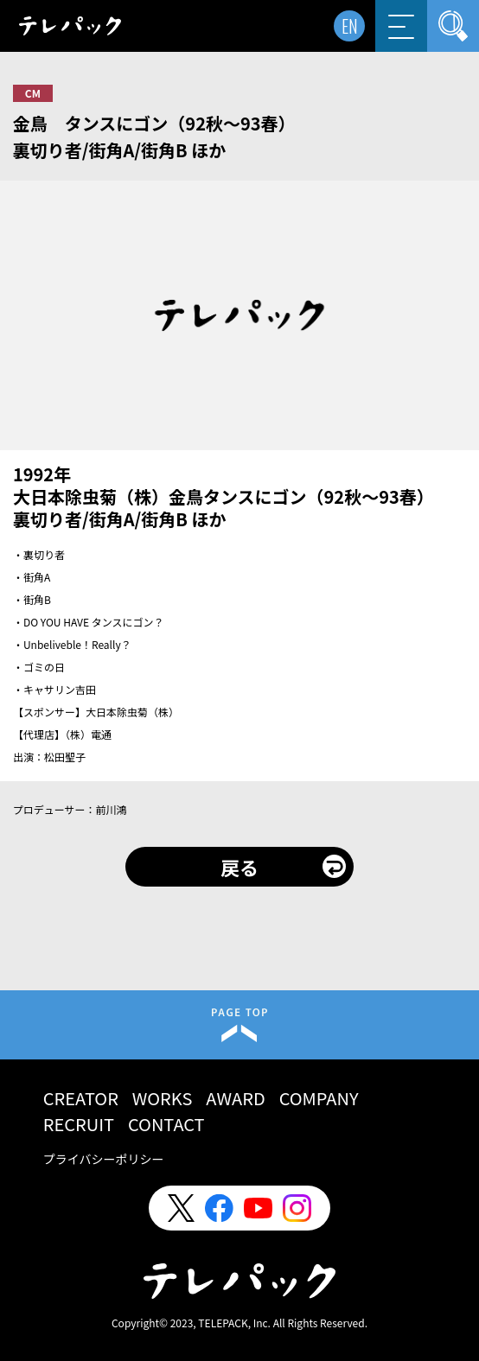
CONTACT (166, 1123)
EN (350, 26)
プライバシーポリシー (103, 1158)
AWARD (235, 1097)
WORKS (162, 1097)
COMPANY (319, 1097)
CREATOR (80, 1097)
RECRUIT (78, 1123)
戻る (239, 867)
